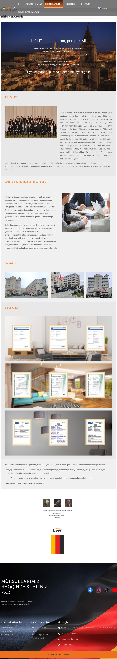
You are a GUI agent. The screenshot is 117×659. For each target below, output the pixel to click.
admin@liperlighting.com (71, 639)
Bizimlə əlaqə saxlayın (28, 12)
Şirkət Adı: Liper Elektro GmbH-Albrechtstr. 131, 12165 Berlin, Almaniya (88, 628)
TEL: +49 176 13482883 (70, 633)
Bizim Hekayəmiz (53, 4)
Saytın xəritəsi (64, 654)
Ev (19, 4)
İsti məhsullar (52, 654)
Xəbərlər (86, 4)
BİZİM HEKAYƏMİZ (39, 628)
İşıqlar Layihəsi (7, 635)
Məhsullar (72, 4)
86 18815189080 (68, 645)
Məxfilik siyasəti (37, 638)
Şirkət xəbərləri (7, 628)
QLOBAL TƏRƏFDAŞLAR (32, 4)
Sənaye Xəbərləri (8, 631)
